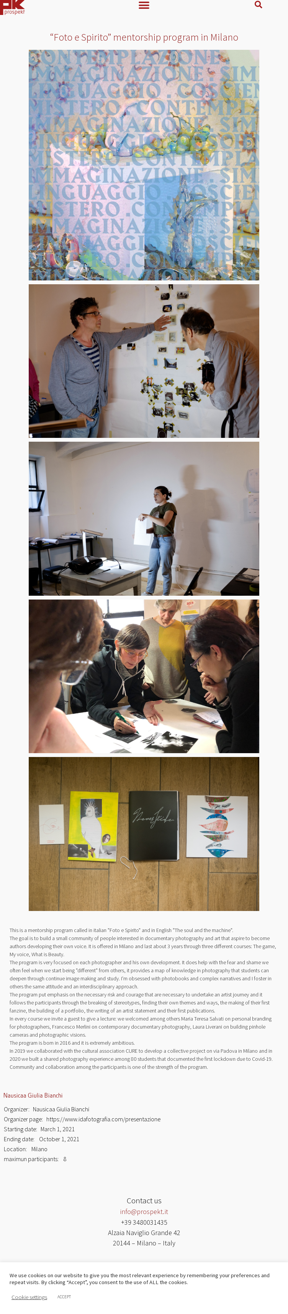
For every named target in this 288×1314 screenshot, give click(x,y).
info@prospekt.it (144, 1213)
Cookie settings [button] (29, 1297)
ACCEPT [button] (64, 1296)
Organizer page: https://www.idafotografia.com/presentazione (82, 1121)
